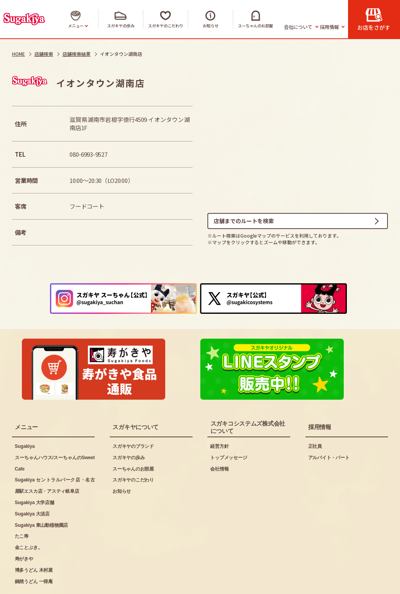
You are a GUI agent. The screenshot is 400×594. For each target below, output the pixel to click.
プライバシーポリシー (99, 583)
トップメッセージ (228, 430)
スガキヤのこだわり (133, 453)
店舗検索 (43, 53)
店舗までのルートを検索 (244, 222)
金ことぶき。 (29, 520)
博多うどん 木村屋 (34, 543)
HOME (18, 53)
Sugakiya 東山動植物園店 (41, 498)
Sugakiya (25, 419)
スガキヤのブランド (133, 419)
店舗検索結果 (76, 53)
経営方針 (219, 419)
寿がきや (24, 531)
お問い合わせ (159, 583)
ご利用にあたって (34, 583)
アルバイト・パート (329, 430)
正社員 (315, 419)
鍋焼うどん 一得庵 (34, 554)
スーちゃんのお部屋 (133, 441)
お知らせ (121, 464)
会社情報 (219, 441)
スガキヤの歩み (128, 430)
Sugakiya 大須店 (32, 486)
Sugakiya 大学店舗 (34, 475)
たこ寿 (22, 509)
